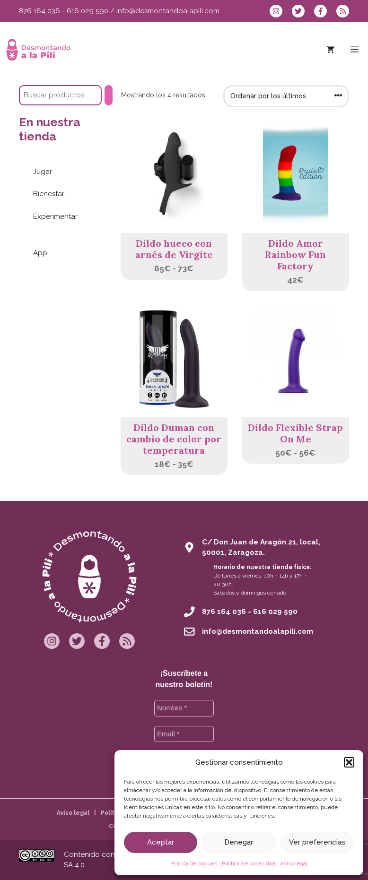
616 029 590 (87, 11)
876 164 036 (39, 11)
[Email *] (184, 734)
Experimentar (55, 216)
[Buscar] (109, 95)
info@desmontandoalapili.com (167, 11)
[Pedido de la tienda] (286, 96)
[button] (349, 762)
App (40, 253)
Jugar (42, 171)
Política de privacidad (248, 863)
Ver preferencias (317, 842)
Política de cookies (193, 863)
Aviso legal (293, 863)
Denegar (238, 842)
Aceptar (160, 842)
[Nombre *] (184, 708)
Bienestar (48, 194)
